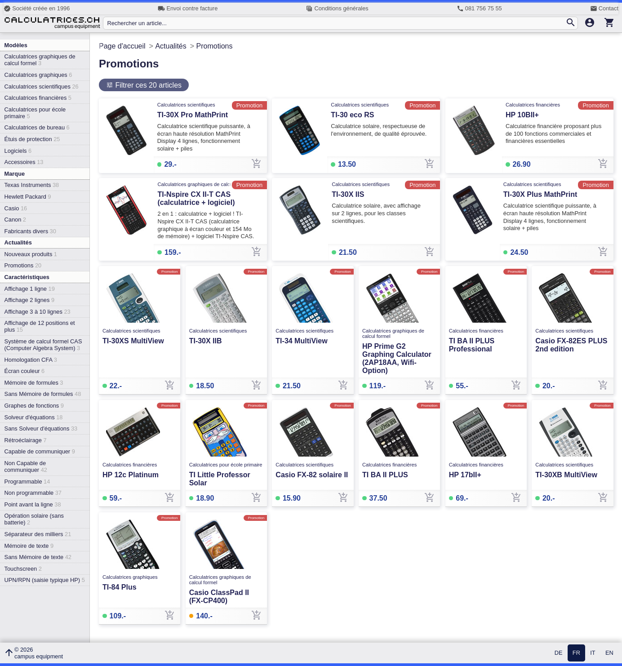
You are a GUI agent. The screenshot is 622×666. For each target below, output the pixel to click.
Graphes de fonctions (34, 405)
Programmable (27, 481)
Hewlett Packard (27, 196)
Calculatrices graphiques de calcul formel (40, 60)
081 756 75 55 (479, 8)
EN (609, 653)
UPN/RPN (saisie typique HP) (44, 580)
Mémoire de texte (29, 545)
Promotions (23, 265)
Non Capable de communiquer (25, 466)
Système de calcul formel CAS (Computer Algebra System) (43, 344)
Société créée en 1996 (37, 8)
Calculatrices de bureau (37, 127)
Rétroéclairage (25, 440)
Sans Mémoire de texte (37, 557)
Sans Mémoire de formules (42, 394)
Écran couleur (24, 371)
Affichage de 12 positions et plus (39, 326)
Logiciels (17, 150)
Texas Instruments (31, 185)
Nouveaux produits (30, 254)
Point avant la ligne (32, 504)
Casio (15, 208)
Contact (604, 8)
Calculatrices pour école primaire (35, 113)
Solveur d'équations (33, 417)
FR (576, 653)
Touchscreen (23, 568)
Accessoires (24, 162)
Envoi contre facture (188, 8)
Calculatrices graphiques (38, 74)
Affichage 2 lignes (29, 300)
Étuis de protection (32, 139)
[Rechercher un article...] (336, 23)
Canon (15, 219)
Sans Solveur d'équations (41, 428)
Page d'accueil (122, 46)
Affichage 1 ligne (29, 288)
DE (559, 653)
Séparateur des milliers (37, 534)
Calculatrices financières (37, 97)
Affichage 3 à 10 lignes (37, 311)
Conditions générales (337, 8)
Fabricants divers (30, 231)
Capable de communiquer (39, 451)
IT (592, 653)
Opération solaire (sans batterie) (34, 519)
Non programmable (33, 492)
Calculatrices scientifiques (41, 86)
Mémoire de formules (33, 382)
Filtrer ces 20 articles (147, 85)
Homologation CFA (30, 359)
